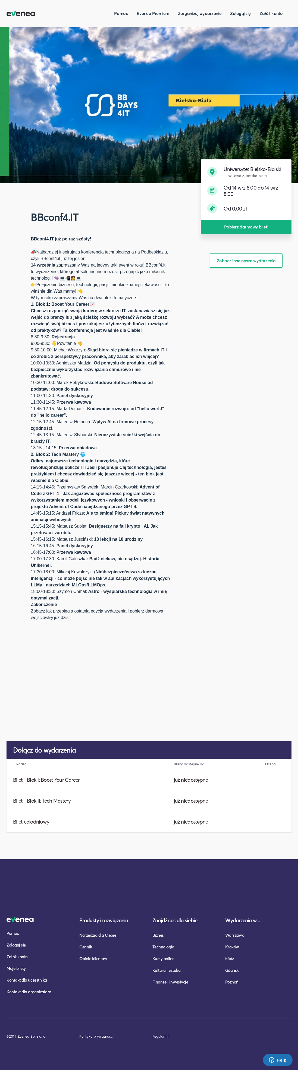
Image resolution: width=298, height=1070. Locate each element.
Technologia (163, 947)
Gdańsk (232, 970)
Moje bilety (16, 968)
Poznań (232, 982)
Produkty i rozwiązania (103, 920)
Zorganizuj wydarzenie (199, 13)
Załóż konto (271, 13)
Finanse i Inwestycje (170, 982)
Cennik (85, 947)
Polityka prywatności (96, 1036)
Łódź (229, 958)
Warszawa (234, 935)
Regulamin (160, 1036)
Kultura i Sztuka (166, 970)
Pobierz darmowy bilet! (246, 227)
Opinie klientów (93, 958)
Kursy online (163, 958)
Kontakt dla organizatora (29, 991)
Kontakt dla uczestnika (27, 980)
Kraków (232, 947)
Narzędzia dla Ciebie (97, 935)
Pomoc (121, 13)
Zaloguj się (240, 13)
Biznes (158, 935)
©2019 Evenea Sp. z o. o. (26, 1036)
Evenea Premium (153, 13)
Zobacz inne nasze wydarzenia (246, 260)
